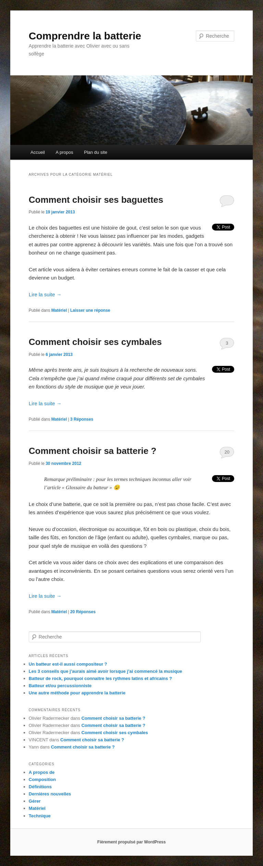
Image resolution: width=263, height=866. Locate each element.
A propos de (41, 772)
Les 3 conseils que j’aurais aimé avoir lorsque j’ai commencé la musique (105, 671)
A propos (64, 152)
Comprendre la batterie (85, 35)
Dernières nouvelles (50, 793)
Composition (42, 779)
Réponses (81, 419)
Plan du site (95, 152)
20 (226, 452)
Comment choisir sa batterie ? (92, 451)
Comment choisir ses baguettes (96, 200)
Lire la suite (45, 294)
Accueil (37, 152)
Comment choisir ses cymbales (95, 342)
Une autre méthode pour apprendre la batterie (77, 692)
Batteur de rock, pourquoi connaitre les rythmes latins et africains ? (100, 678)
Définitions (40, 786)
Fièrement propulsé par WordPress (131, 842)
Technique (40, 815)
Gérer (35, 801)
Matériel (59, 310)
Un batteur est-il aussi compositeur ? (68, 664)
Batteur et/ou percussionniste (60, 685)
